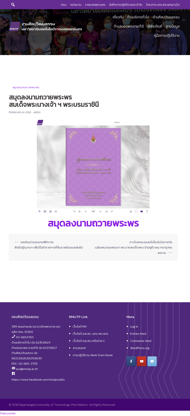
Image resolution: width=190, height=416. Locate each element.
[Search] (13, 4)
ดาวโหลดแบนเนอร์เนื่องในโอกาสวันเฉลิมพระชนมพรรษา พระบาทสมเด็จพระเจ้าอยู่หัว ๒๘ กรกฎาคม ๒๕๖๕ (133, 247)
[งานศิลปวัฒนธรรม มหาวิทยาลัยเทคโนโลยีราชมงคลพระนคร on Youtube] (141, 361)
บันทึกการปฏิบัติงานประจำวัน (125, 4)
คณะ (64, 4)
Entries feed (138, 333)
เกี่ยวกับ (118, 17)
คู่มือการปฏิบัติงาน (167, 35)
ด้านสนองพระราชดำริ (129, 26)
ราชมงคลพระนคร (95, 4)
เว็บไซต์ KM (79, 326)
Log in (134, 326)
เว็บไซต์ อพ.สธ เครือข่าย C (89, 340)
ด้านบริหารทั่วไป (138, 17)
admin (37, 112)
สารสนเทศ (79, 348)
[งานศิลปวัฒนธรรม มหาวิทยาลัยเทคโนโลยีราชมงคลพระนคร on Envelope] (152, 361)
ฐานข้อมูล (173, 26)
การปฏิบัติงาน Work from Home (93, 355)
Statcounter (8, 413)
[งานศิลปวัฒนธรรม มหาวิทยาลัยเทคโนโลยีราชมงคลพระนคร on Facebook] (131, 361)
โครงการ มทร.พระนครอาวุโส (163, 4)
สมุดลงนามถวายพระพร (25, 87)
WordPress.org (139, 348)
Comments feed (140, 340)
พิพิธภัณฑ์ (155, 26)
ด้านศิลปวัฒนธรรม (166, 17)
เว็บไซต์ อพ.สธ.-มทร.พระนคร (90, 333)
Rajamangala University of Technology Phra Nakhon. (53, 404)
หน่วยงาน (75, 4)
